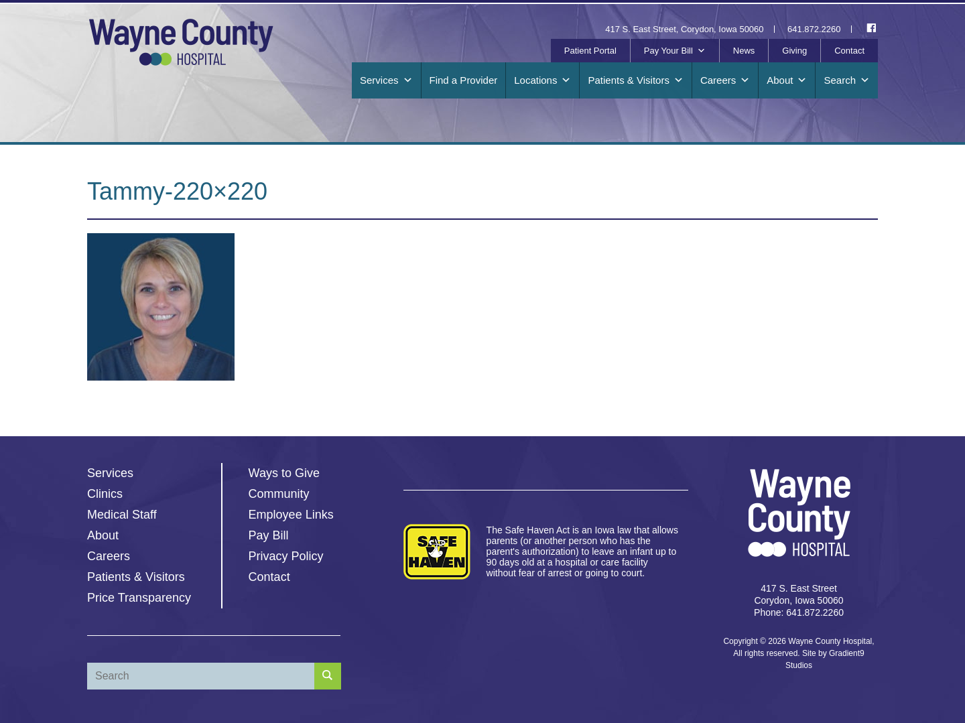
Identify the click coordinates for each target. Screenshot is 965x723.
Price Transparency (139, 597)
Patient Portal (590, 51)
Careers (725, 80)
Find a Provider (464, 80)
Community (279, 494)
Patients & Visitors (635, 80)
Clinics (105, 494)
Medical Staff (122, 514)
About (787, 80)
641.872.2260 (814, 29)
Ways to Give (284, 473)
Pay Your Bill (675, 51)
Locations (542, 80)
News (744, 51)
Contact (849, 51)
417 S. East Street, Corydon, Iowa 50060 (684, 29)
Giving (794, 51)
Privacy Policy (286, 556)
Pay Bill (269, 535)
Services (386, 80)
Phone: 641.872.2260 (799, 612)
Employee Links (291, 514)
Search (847, 80)
